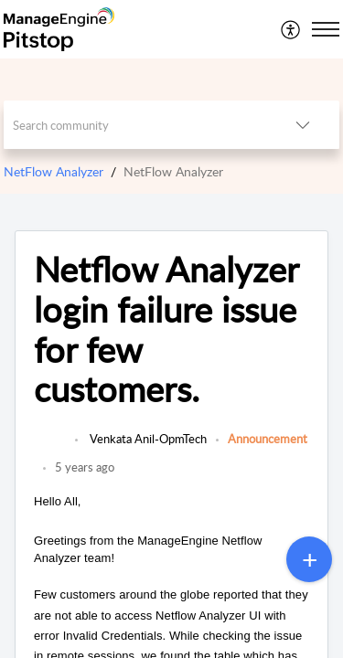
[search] (135, 125)
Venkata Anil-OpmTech (147, 438)
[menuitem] (291, 29)
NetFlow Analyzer (53, 171)
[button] (291, 29)
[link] (50, 448)
